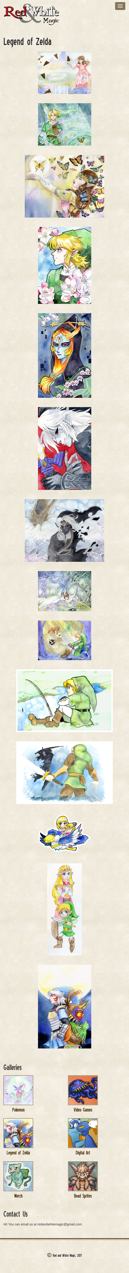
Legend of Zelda (18, 1152)
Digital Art (83, 1152)
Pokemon (18, 1109)
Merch (18, 1196)
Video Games (83, 1109)
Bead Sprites (83, 1196)
